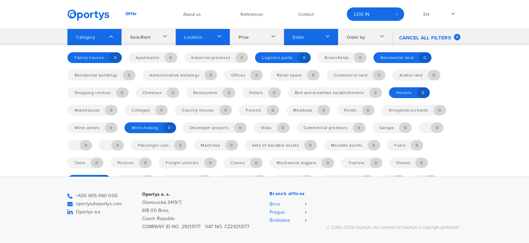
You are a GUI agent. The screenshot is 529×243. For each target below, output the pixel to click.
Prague (277, 212)
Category (85, 37)
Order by (356, 37)
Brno (275, 204)
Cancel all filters (430, 37)
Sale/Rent (140, 37)
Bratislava (280, 220)
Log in (362, 14)
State (298, 37)
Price (244, 37)
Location (193, 37)
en (426, 14)
